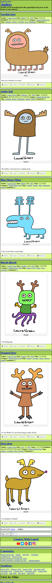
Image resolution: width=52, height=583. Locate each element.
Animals (8, 22)
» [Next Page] (16, 534)
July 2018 (4, 573)
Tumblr (18, 555)
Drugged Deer (8, 352)
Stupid (3, 360)
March (23, 18)
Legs (26, 22)
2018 (33, 95)
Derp (15, 451)
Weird (33, 99)
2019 (32, 18)
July (22, 447)
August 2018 (42, 571)
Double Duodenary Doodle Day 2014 (14, 559)
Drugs (41, 358)
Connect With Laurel (26, 539)
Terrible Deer (8, 14)
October (24, 266)
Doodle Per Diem (6, 1)
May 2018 (21, 573)
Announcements (34, 560)
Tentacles (4, 270)
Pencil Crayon (17, 557)
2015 (33, 266)
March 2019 (5, 569)
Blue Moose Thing (11, 179)
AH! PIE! (25, 555)
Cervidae (21, 22)
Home (13, 529)
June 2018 (12, 573)
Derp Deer (6, 443)
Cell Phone (34, 555)
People (27, 99)
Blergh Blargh (9, 262)
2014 (32, 356)
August (23, 356)
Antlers (6, 4)
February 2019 (16, 569)
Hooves (47, 358)
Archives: (6, 565)
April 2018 (30, 573)
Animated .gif (5, 557)
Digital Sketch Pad (43, 20)
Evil (33, 268)
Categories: (7, 551)
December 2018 (39, 569)
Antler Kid (7, 91)
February (24, 95)
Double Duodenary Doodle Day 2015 (14, 560)
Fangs (38, 268)
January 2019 (27, 569)
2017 (32, 183)
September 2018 (30, 571)
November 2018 (6, 571)
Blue (40, 185)
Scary (43, 268)
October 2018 (18, 571)
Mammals (32, 22)
